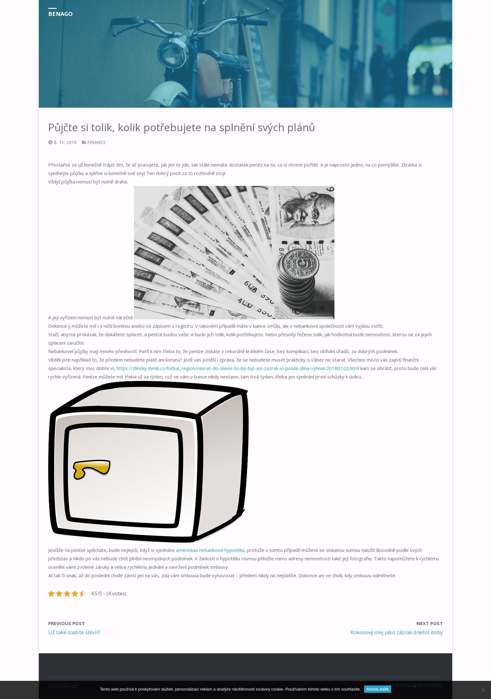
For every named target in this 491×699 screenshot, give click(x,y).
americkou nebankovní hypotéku (210, 550)
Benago (60, 14)
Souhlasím (378, 689)
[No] (483, 690)
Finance (96, 142)
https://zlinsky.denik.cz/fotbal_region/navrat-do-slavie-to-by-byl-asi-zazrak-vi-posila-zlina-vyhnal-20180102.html (237, 368)
